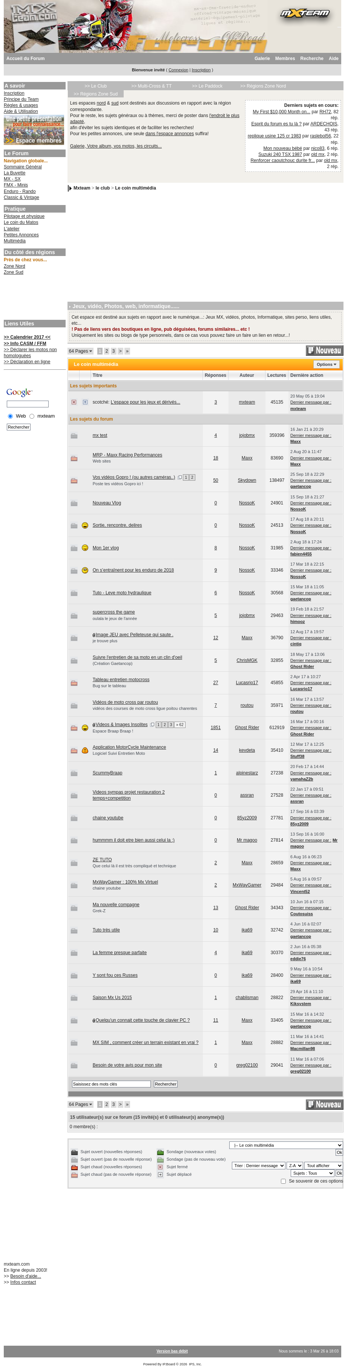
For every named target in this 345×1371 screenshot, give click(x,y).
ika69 (247, 930)
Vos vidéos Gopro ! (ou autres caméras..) (134, 477)
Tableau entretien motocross (121, 679)
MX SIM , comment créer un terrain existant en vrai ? (146, 1042)
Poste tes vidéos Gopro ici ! (118, 483)
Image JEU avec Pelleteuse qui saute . (134, 634)
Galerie (262, 58)
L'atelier (12, 228)
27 (215, 682)
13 (215, 907)
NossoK (247, 503)
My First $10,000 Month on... (281, 111)
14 (215, 750)
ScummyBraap (108, 773)
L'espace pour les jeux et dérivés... (145, 402)
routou (247, 705)
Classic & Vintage (21, 197)
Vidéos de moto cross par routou (125, 702)
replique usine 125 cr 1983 (274, 136)
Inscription (201, 70)
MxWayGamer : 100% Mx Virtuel (125, 882)
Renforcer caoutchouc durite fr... (282, 160)
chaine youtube (108, 817)
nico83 (317, 148)
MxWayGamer (247, 885)
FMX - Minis (16, 185)
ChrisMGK (246, 660)
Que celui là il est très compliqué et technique (134, 866)
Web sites (102, 461)
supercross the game (114, 612)
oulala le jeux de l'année (115, 618)
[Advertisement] (34, 298)
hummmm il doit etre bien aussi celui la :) (134, 840)
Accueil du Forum (25, 58)
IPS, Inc (195, 1364)
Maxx (295, 441)
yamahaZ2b (301, 779)
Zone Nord (14, 266)
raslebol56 (320, 136)
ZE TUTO (102, 859)
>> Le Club (95, 86)
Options (325, 364)
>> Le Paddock (207, 86)
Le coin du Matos (21, 222)
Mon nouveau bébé (282, 148)
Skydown (247, 480)
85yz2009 (247, 817)
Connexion (179, 70)
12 (215, 637)
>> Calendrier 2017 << (27, 337)
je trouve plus (105, 640)
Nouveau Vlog (107, 503)
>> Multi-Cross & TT (151, 86)
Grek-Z (99, 910)
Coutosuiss (301, 913)
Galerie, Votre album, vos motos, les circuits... (116, 146)
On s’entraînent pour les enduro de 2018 (133, 570)
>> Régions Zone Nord (263, 86)
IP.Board (169, 1364)
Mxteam (82, 188)
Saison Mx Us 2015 (112, 997)
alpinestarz (247, 773)
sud (114, 103)
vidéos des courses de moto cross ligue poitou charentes (145, 708)
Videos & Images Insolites (122, 724)
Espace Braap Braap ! (113, 731)
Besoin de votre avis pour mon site (127, 1065)
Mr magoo (247, 840)
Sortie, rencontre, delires (117, 525)
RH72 (325, 111)
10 (215, 930)
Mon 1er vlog (106, 548)
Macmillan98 (302, 1048)
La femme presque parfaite (120, 952)
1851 (216, 727)
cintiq (295, 644)
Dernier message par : (310, 402)
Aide (334, 58)
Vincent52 (300, 891)
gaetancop (300, 486)
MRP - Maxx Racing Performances (128, 455)
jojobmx (247, 435)
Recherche (312, 58)
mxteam (247, 402)
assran (247, 795)
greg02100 (247, 1065)
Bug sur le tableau (109, 685)
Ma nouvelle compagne (116, 904)
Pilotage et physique (24, 216)
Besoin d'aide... (25, 1276)
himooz (297, 621)
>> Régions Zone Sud (96, 94)
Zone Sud (13, 272)
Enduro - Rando (20, 191)
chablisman (247, 997)
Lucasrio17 (247, 682)
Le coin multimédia (135, 188)
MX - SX (12, 179)
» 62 (179, 725)
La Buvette (14, 173)
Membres (285, 58)
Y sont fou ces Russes (115, 975)
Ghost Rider (302, 666)
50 (215, 480)
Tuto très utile (106, 930)
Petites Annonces (21, 234)
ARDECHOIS (323, 123)
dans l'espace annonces (170, 133)
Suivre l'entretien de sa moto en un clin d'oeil (137, 657)
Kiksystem (300, 1003)
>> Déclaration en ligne (27, 361)
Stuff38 (297, 756)
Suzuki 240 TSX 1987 (280, 154)
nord (101, 103)
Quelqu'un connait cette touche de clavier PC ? (143, 1020)
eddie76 (298, 958)
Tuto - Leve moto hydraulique (122, 592)
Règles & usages (21, 105)
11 (215, 1020)
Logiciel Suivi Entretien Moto (119, 753)
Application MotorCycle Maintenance (129, 747)
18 (215, 458)
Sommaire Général (23, 167)
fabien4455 (301, 554)
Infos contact (23, 1282)
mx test (100, 435)
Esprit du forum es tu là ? (276, 123)
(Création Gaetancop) (113, 663)
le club (102, 188)
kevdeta (247, 750)
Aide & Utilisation (21, 111)
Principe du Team (21, 99)
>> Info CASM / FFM (25, 343)
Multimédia (15, 241)
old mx (317, 154)
